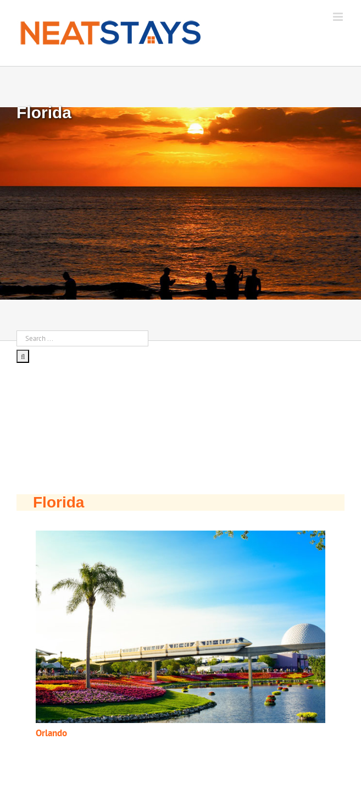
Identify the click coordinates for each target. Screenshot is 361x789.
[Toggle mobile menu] (339, 17)
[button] (180, 627)
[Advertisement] (82, 424)
